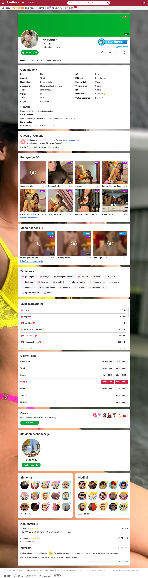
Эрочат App (69, 8)
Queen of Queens (71, 140)
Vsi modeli (6, 8)
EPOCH (46, 570)
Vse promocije (44, 8)
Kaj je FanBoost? (121, 47)
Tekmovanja (57, 8)
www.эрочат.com (32, 570)
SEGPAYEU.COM (54, 570)
